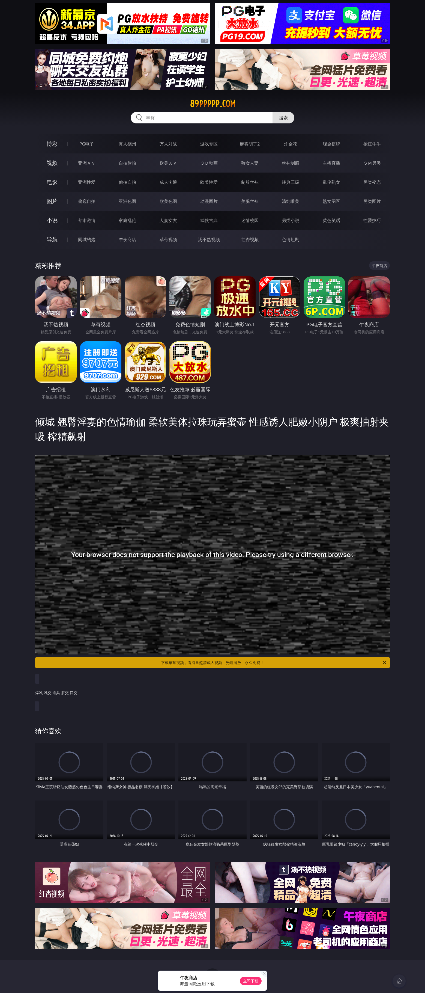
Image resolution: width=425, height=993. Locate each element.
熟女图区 (331, 201)
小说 (52, 220)
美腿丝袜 (250, 201)
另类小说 (290, 220)
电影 (52, 182)
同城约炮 (86, 239)
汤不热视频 (209, 239)
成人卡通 (168, 182)
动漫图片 (209, 201)
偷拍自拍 (127, 182)
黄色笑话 (331, 220)
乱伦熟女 (331, 182)
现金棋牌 (331, 144)
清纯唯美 (290, 201)
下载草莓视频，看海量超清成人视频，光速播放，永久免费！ (274, 662)
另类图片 (372, 201)
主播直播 (331, 163)
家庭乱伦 (127, 220)
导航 (52, 239)
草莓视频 (168, 239)
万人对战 (168, 144)
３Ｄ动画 (209, 163)
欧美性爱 (209, 182)
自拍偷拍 (127, 163)
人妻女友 (168, 220)
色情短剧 (290, 239)
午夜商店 (127, 239)
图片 (52, 201)
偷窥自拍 (86, 201)
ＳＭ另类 (372, 163)
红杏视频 (250, 239)
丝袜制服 (290, 163)
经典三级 (290, 182)
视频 (52, 163)
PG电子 (86, 144)
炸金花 (290, 144)
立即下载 (250, 980)
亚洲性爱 (86, 182)
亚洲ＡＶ (86, 163)
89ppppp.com (212, 103)
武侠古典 (209, 220)
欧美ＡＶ (168, 163)
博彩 (52, 143)
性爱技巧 (372, 220)
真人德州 (127, 144)
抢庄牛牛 (372, 144)
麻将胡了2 (250, 144)
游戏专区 (209, 144)
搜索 (283, 118)
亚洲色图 (127, 201)
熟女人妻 (250, 163)
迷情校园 (250, 220)
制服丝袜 (250, 182)
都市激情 (86, 220)
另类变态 (372, 182)
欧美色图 (168, 201)
